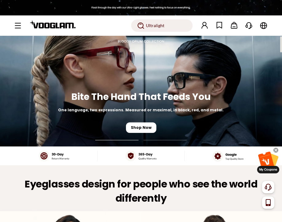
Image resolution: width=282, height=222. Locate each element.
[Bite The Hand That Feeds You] (141, 91)
